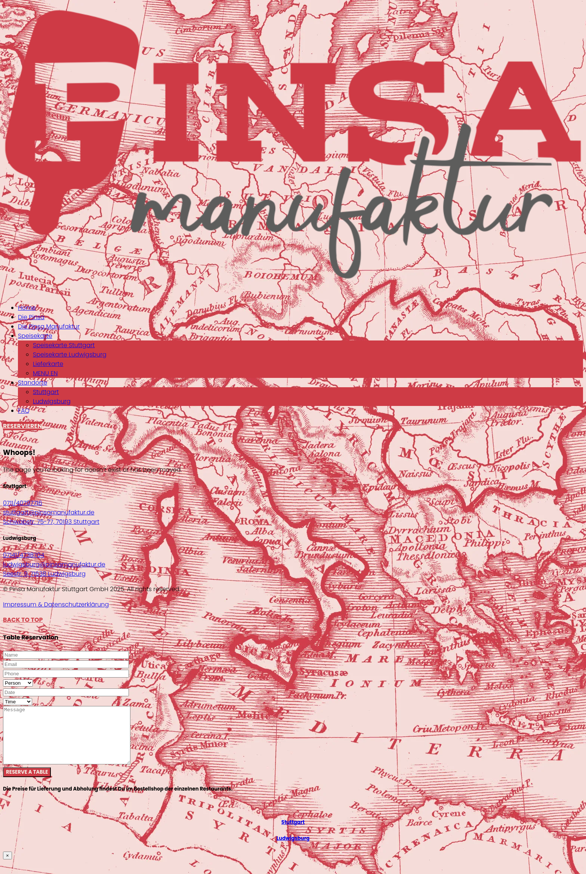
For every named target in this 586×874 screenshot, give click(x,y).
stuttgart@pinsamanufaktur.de (48, 512)
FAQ (24, 410)
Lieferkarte (48, 364)
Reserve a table (27, 783)
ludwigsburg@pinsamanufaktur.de (54, 564)
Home (27, 307)
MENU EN (45, 373)
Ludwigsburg (52, 401)
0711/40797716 (22, 503)
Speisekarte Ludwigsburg (70, 354)
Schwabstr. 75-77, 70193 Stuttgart (51, 521)
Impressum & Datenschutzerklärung (56, 604)
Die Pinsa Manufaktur (49, 326)
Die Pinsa (31, 317)
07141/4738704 (23, 555)
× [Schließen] (7, 867)
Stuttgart (46, 392)
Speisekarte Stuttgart (64, 345)
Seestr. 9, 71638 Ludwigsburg (44, 573)
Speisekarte (35, 335)
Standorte (32, 382)
